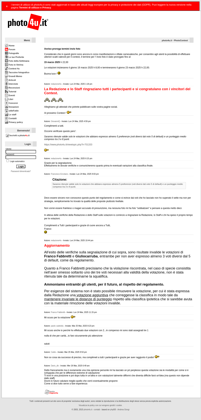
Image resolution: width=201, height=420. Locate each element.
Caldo (53, 352)
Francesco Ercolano (59, 174)
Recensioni (12, 88)
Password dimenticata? (21, 171)
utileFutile (12, 111)
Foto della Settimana (17, 61)
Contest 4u (12, 68)
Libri (9, 99)
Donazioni (12, 107)
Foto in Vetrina (14, 65)
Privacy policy (14, 122)
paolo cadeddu (57, 326)
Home (10, 45)
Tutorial (10, 91)
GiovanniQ (55, 121)
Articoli (10, 80)
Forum (10, 49)
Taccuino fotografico (17, 72)
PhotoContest (181, 40)
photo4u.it (167, 40)
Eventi (10, 95)
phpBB (113, 410)
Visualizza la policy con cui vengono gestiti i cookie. (100, 405)
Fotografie (12, 53)
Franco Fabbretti (58, 312)
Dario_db (55, 366)
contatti (97, 410)
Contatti (11, 118)
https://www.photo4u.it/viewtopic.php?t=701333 (68, 144)
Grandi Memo (13, 76)
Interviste (11, 84)
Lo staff (10, 114)
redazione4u (56, 84)
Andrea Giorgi (123, 410)
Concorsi (11, 103)
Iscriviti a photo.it (18, 135)
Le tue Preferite (14, 57)
